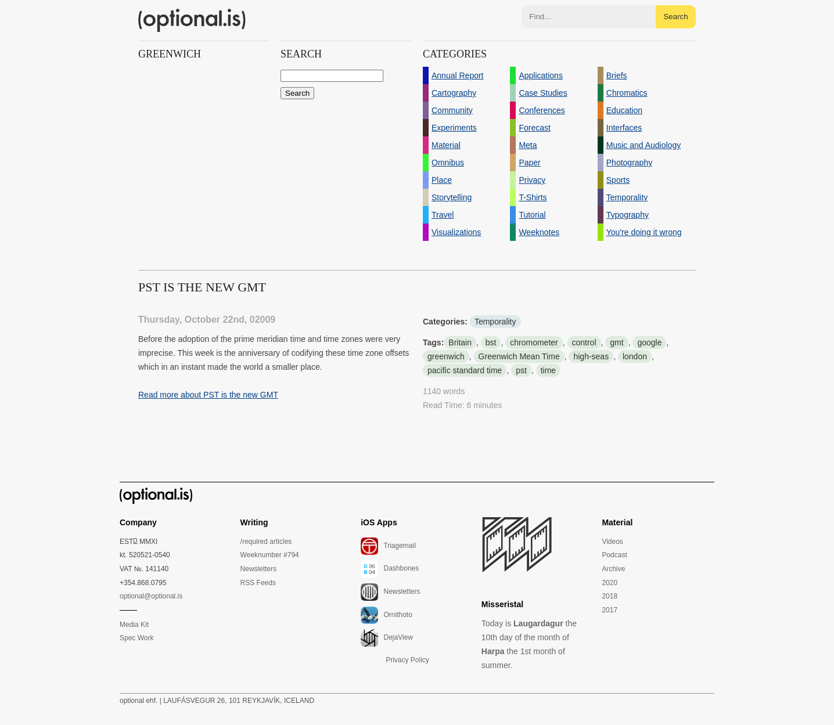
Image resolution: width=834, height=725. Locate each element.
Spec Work (136, 638)
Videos (612, 542)
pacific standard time (464, 370)
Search (675, 16)
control (584, 342)
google (649, 342)
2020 (609, 583)
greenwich (446, 356)
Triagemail (388, 546)
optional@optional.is (151, 596)
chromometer (534, 342)
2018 (609, 596)
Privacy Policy (407, 660)
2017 (609, 610)
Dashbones (390, 569)
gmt (616, 342)
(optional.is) (192, 20)
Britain (460, 342)
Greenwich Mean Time (519, 356)
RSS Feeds (258, 583)
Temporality (495, 321)
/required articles (266, 542)
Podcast (614, 555)
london (635, 356)
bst (491, 342)
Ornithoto (386, 615)
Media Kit (134, 625)
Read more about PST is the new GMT (208, 394)
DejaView (387, 638)
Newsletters (258, 569)
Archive (613, 569)
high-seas (591, 356)
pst (521, 370)
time (548, 370)
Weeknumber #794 (269, 555)
